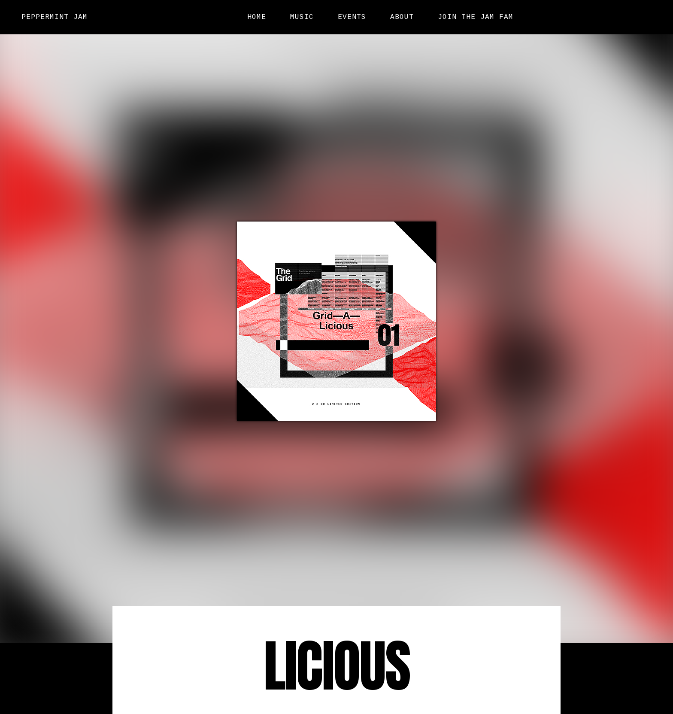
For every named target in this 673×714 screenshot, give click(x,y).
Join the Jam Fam (475, 17)
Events (352, 17)
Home (256, 17)
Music (302, 17)
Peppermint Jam (54, 17)
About (402, 17)
